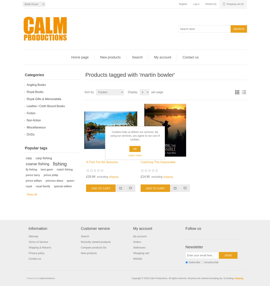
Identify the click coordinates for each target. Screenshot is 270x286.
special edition (63, 186)
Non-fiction (34, 120)
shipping (113, 176)
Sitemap (33, 236)
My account (162, 57)
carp (29, 158)
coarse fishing (37, 164)
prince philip (51, 175)
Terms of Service (38, 241)
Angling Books (36, 84)
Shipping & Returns (40, 247)
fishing (60, 164)
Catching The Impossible (158, 162)
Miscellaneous (36, 127)
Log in (196, 4)
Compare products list (93, 247)
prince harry (33, 175)
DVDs (31, 134)
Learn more (135, 155)
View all (32, 194)
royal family (43, 186)
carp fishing (44, 158)
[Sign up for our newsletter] (202, 255)
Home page (80, 57)
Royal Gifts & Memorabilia (44, 99)
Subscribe (194, 262)
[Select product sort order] (110, 92)
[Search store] (205, 29)
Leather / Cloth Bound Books (46, 106)
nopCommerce (47, 278)
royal (29, 186)
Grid (237, 92)
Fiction (31, 113)
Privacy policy (37, 253)
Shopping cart (141, 253)
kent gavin (47, 169)
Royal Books (35, 92)
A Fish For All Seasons (102, 162)
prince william (34, 180)
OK (135, 148)
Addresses (139, 247)
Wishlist (137, 258)
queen (70, 180)
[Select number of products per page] (144, 92)
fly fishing (31, 169)
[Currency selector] (34, 4)
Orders (137, 241)
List (244, 92)
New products (110, 57)
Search (137, 57)
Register (183, 4)
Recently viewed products (96, 241)
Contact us (191, 57)
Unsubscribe (211, 262)
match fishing (65, 169)
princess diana (54, 180)
